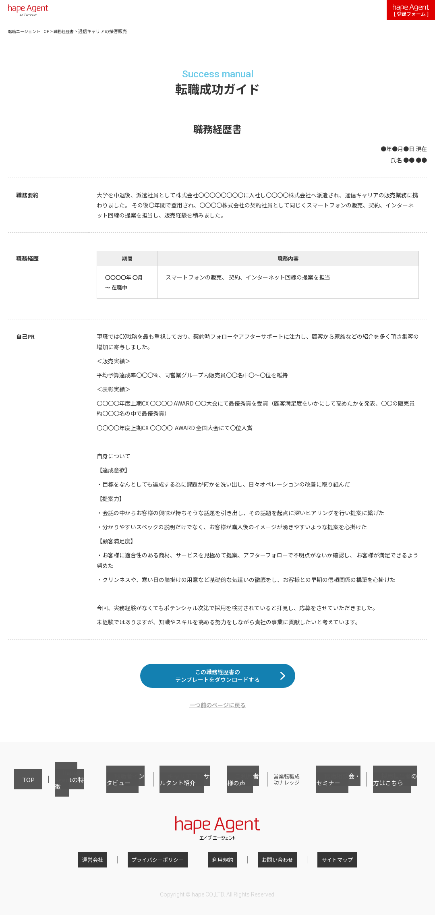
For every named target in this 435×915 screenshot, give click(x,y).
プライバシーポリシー (165, 862)
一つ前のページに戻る (217, 717)
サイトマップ (321, 862)
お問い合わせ (269, 862)
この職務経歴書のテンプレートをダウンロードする (217, 681)
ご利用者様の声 (227, 787)
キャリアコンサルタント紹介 (169, 787)
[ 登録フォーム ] (411, 10)
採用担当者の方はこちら (394, 787)
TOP (19, 787)
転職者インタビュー (105, 787)
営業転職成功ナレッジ (276, 787)
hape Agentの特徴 (53, 787)
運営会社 (108, 862)
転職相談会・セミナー (334, 787)
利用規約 (222, 862)
